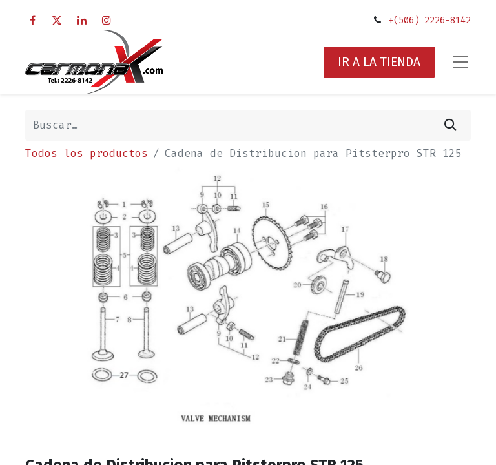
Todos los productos (86, 153)
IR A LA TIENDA (379, 61)
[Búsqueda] (450, 125)
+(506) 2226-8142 (429, 20)
